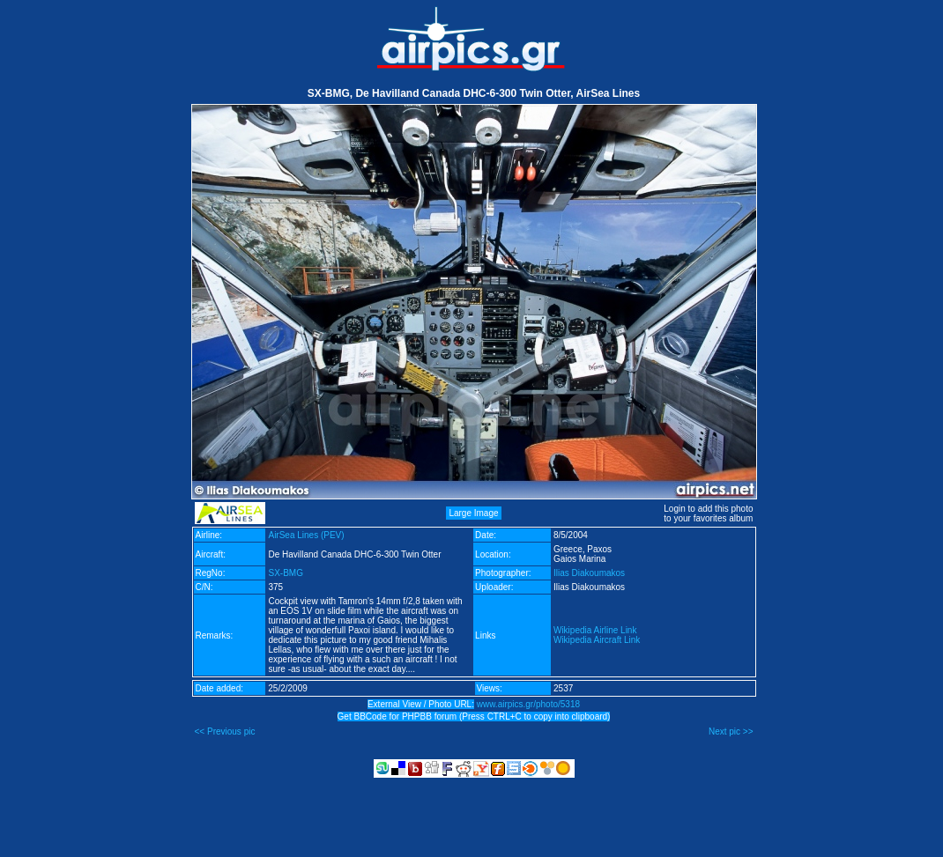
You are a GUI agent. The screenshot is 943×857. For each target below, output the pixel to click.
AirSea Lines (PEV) (306, 535)
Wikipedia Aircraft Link (596, 640)
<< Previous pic (225, 731)
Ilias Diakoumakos (589, 573)
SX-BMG (285, 573)
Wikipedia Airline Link (595, 630)
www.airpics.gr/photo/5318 (528, 704)
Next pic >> (731, 731)
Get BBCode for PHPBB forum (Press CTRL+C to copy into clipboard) (474, 716)
